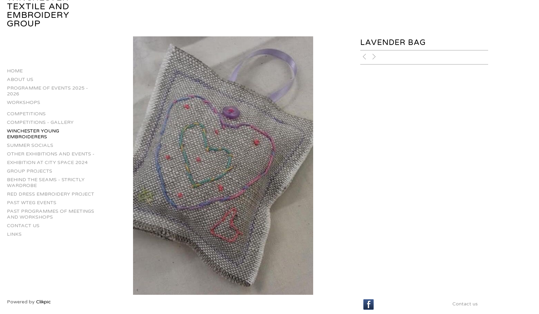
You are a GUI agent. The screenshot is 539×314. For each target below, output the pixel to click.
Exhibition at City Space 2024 (47, 162)
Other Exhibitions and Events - (51, 154)
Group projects (29, 171)
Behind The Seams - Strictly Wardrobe (46, 182)
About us (20, 79)
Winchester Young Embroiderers (33, 134)
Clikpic (43, 302)
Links (14, 234)
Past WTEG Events (31, 203)
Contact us (23, 226)
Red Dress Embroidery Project (50, 194)
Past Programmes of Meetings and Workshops (50, 214)
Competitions (26, 114)
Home (15, 71)
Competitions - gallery (40, 122)
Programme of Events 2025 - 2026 (47, 91)
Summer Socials (30, 145)
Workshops (23, 102)
